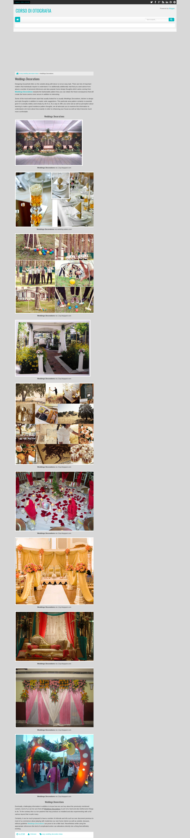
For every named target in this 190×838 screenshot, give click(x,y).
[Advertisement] (54, 51)
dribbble (171, 2)
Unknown (33, 834)
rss (163, 2)
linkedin (167, 2)
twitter (151, 2)
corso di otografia (33, 10)
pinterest (175, 2)
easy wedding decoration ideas (52, 834)
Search (171, 19)
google (159, 2)
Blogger (172, 8)
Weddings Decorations (27, 79)
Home (17, 19)
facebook (155, 2)
